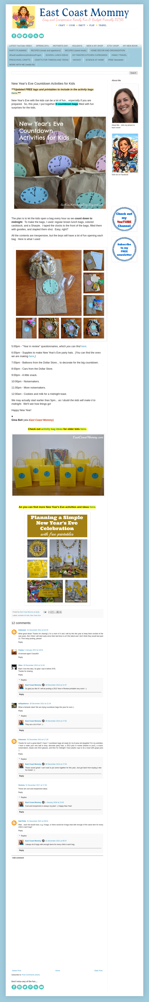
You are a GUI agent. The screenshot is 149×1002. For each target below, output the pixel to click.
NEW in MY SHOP (95, 46)
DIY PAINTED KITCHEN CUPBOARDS (89, 55)
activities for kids (23, 615)
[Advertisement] (57, 946)
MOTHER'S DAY (60, 46)
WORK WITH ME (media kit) (22, 64)
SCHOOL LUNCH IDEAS (57, 55)
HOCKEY (77, 60)
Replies (24, 680)
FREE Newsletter (115, 60)
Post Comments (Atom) (31, 975)
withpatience (23, 704)
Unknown (22, 630)
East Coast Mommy (33, 685)
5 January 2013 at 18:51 (34, 650)
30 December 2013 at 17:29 (37, 740)
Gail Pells (22, 821)
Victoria (21, 785)
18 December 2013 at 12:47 (56, 685)
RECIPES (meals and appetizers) (46, 50)
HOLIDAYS (77, 46)
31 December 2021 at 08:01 (37, 821)
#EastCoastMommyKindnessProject (25, 55)
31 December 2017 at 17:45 (36, 785)
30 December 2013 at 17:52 (56, 721)
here (14, 93)
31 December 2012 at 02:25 (37, 630)
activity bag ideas (52, 429)
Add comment (18, 858)
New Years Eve (35, 615)
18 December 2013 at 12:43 (34, 665)
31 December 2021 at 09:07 (56, 841)
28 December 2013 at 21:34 (40, 704)
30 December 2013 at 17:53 (56, 764)
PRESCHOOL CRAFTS (19, 60)
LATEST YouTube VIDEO (20, 46)
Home (57, 971)
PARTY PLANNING (18, 50)
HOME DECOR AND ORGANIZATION (108, 50)
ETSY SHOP (113, 46)
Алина (21, 650)
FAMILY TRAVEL (119, 55)
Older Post (98, 971)
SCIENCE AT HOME (95, 60)
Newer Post (16, 971)
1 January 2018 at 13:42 (54, 802)
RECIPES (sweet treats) (75, 50)
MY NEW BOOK (130, 46)
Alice (20, 665)
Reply (20, 642)
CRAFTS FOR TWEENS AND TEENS (51, 60)
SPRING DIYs (42, 46)
